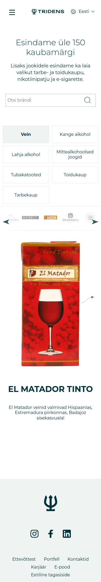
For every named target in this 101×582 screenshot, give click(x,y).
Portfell (52, 559)
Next (95, 221)
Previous (6, 221)
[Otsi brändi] (44, 100)
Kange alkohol (75, 134)
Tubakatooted (26, 174)
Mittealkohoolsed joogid (75, 154)
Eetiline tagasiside (50, 574)
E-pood (62, 567)
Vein (26, 134)
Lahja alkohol (26, 154)
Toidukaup (75, 174)
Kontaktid (78, 559)
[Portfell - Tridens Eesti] (48, 12)
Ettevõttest (24, 559)
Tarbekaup (26, 195)
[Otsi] (87, 100)
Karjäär (38, 567)
